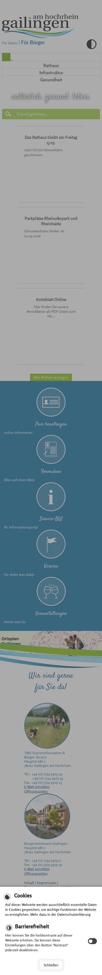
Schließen (51, 965)
